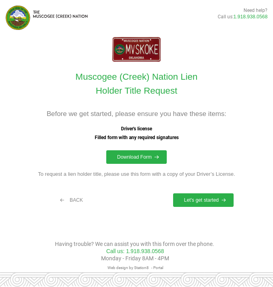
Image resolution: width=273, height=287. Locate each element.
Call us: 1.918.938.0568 (135, 251)
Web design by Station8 (128, 267)
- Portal (157, 267)
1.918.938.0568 (251, 17)
